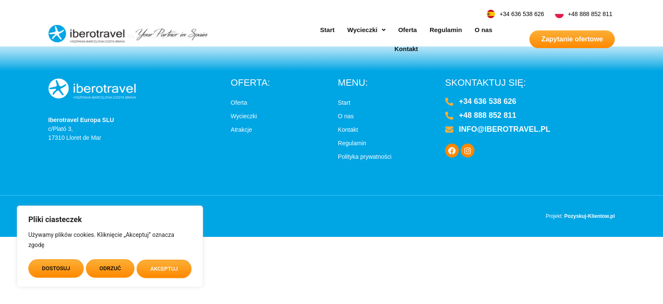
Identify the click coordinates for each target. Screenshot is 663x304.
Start (309, 29)
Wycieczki (348, 29)
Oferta (389, 29)
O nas (465, 29)
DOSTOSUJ (56, 269)
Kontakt (498, 29)
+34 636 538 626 (521, 14)
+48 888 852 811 (590, 14)
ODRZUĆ (110, 269)
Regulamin (427, 29)
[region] (110, 248)
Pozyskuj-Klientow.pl (589, 216)
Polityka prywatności (365, 156)
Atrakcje (241, 129)
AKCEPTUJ (164, 269)
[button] (348, 29)
